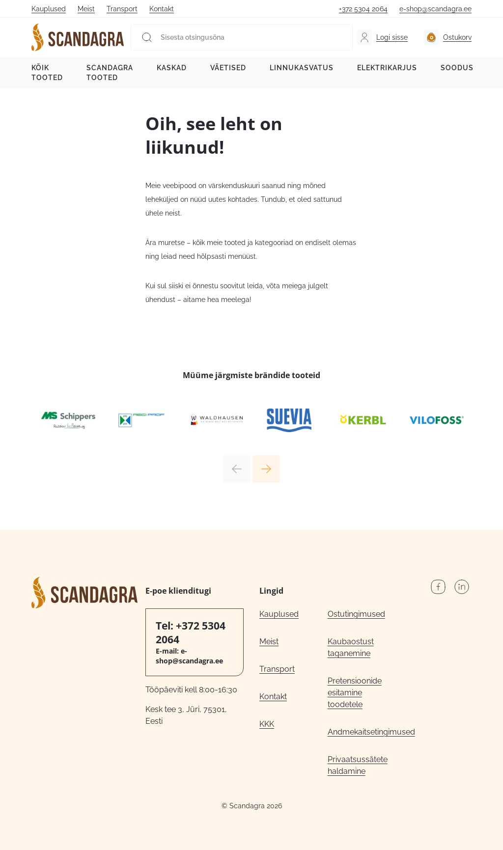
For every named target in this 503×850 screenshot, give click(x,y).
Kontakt (161, 9)
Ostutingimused (356, 614)
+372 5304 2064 (363, 9)
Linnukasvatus (302, 68)
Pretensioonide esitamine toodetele (355, 692)
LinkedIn (462, 587)
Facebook (438, 587)
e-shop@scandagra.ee (435, 9)
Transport (122, 9)
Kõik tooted (47, 73)
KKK (266, 724)
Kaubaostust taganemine (351, 647)
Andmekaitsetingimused (362, 732)
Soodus (457, 68)
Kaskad (172, 68)
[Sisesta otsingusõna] (242, 37)
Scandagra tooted (109, 73)
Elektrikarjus (387, 68)
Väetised (228, 68)
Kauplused (48, 9)
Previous (237, 469)
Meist (86, 9)
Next (266, 469)
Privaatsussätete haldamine (358, 765)
